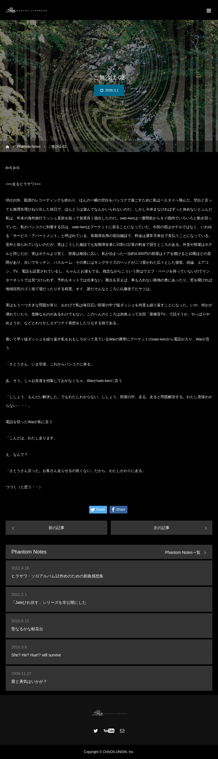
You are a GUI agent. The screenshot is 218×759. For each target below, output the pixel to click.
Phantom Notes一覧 (183, 552)
